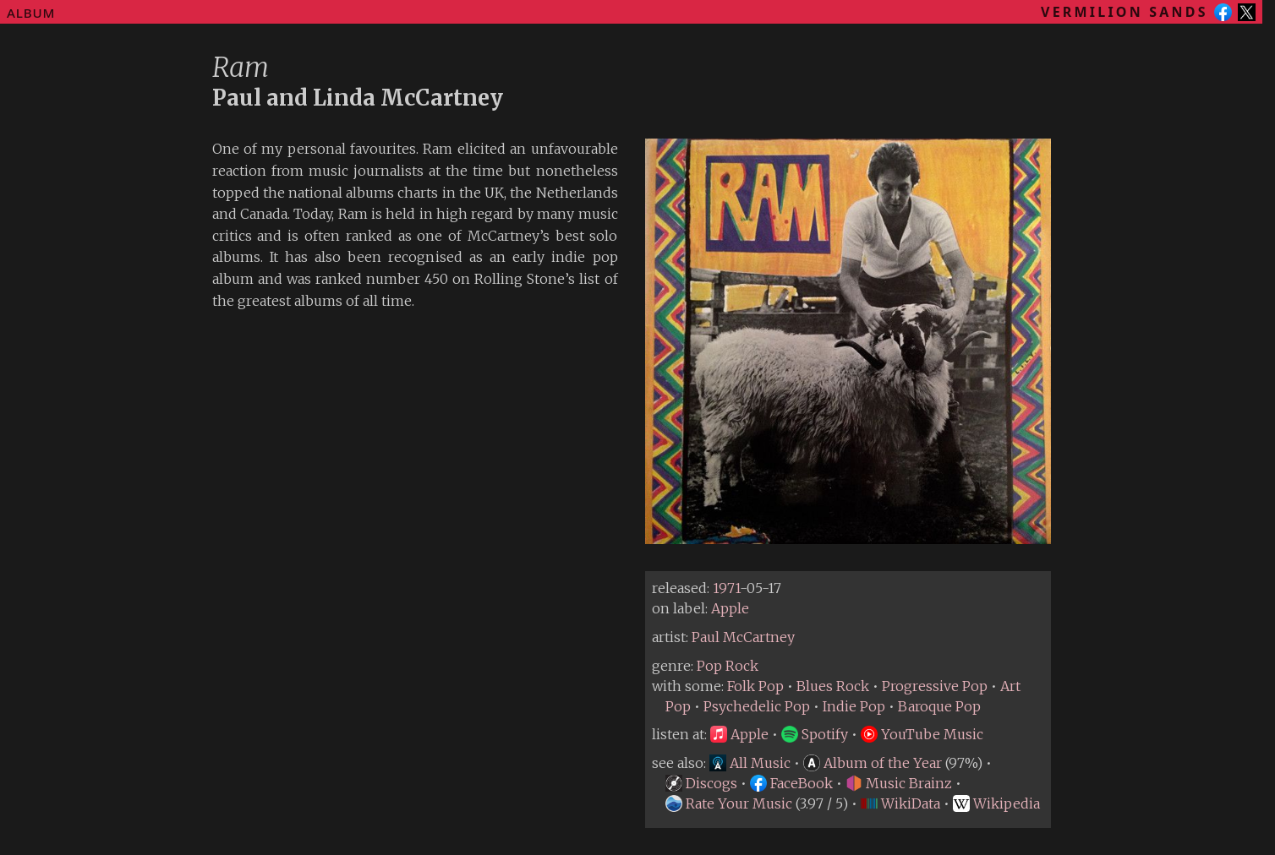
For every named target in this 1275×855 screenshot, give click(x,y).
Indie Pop (854, 706)
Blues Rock (832, 686)
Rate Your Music (728, 803)
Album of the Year (872, 762)
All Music (750, 762)
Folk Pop (755, 686)
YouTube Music (922, 734)
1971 (726, 588)
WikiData (900, 803)
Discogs (701, 783)
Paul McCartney (743, 637)
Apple (730, 608)
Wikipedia (996, 803)
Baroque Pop (939, 706)
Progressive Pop (935, 686)
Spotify (814, 734)
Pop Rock (727, 665)
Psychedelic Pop (756, 706)
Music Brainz (898, 783)
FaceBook (791, 783)
